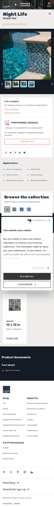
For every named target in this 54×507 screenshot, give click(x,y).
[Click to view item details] (14, 318)
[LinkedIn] (20, 152)
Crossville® (32, 425)
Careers (30, 420)
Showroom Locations (36, 409)
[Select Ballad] (29, 209)
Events (6, 448)
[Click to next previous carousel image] (52, 84)
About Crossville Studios (37, 403)
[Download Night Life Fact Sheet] (27, 370)
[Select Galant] (22, 209)
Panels (5, 409)
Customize (27, 284)
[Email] (24, 152)
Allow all (27, 276)
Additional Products (11, 436)
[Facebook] (6, 152)
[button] (28, 4)
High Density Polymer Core (14, 425)
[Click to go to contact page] (27, 109)
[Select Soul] (15, 209)
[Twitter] (10, 152)
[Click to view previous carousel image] (2, 84)
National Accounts (10, 453)
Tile (4, 403)
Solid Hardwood (9, 414)
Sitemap (17, 503)
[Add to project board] (49, 13)
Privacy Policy (33, 436)
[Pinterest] (15, 152)
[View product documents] (27, 24)
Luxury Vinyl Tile (9, 430)
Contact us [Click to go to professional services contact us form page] (27, 142)
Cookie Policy (32, 430)
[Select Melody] (8, 209)
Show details (38, 268)
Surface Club (8, 459)
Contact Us (31, 414)
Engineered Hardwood (12, 420)
